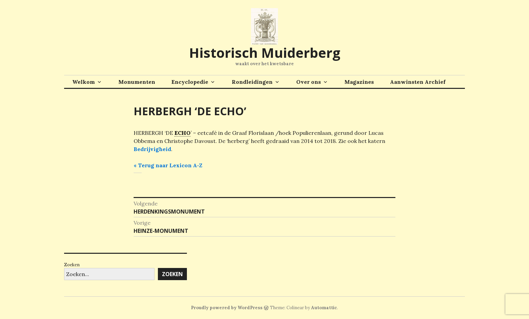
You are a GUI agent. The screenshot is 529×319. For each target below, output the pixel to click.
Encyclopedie (189, 81)
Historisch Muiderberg (264, 52)
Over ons (308, 81)
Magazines (359, 81)
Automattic (324, 308)
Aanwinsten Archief (417, 81)
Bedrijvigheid (152, 149)
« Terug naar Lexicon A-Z (168, 165)
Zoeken (72, 265)
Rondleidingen (252, 81)
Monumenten (136, 81)
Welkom (83, 81)
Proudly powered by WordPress (226, 308)
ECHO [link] (182, 132)
